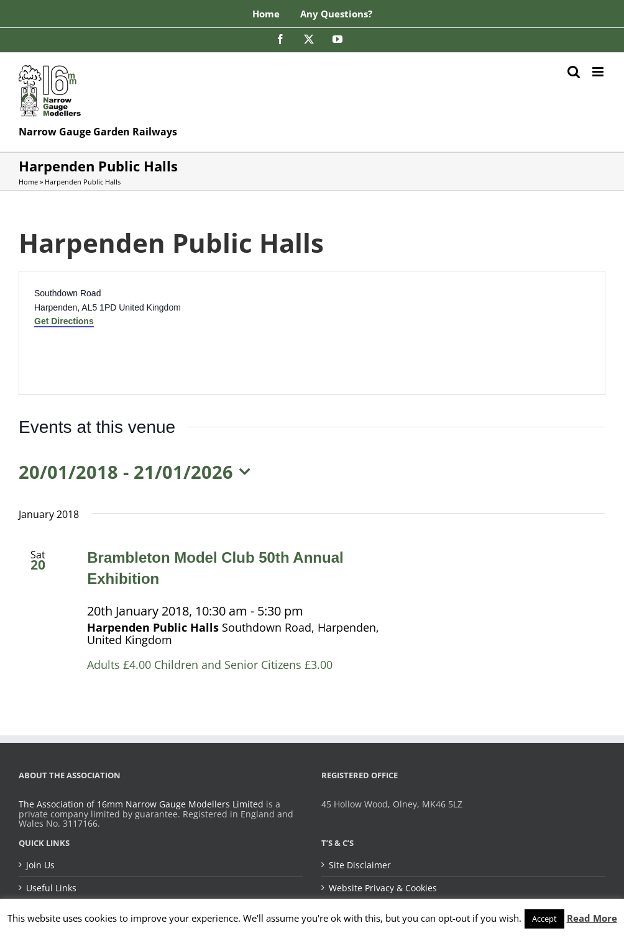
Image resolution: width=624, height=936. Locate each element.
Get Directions (64, 321)
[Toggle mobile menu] (598, 71)
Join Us (40, 865)
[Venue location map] (457, 332)
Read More (592, 918)
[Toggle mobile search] (573, 71)
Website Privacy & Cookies (383, 888)
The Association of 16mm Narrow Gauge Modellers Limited (141, 804)
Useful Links (51, 888)
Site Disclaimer (360, 865)
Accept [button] (544, 918)
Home (28, 181)
